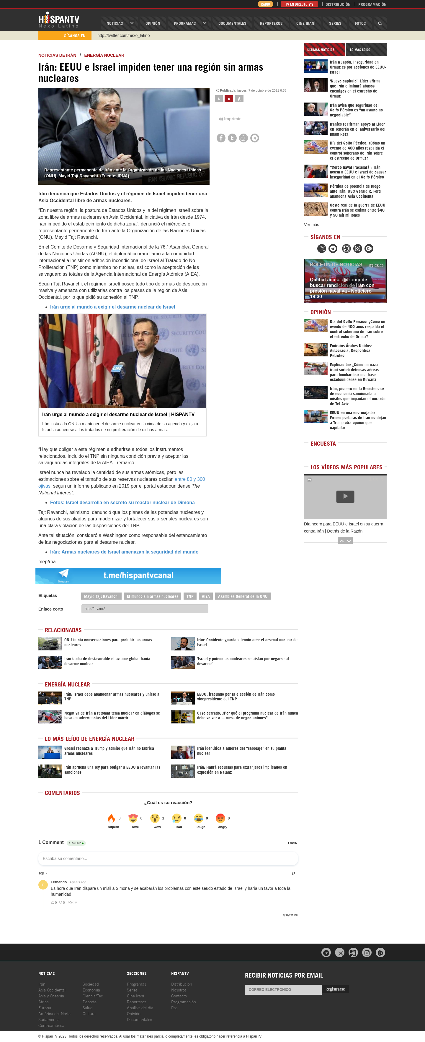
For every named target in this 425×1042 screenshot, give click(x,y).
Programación (372, 4)
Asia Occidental (52, 990)
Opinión (133, 1013)
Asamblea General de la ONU (243, 596)
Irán (41, 984)
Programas (185, 23)
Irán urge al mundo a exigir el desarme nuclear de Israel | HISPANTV (118, 414)
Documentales (232, 23)
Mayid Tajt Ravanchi (101, 596)
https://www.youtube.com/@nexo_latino (133, 35)
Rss (174, 1007)
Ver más (311, 224)
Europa (44, 1007)
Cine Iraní (306, 23)
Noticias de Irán (57, 55)
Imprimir (229, 118)
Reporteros (271, 23)
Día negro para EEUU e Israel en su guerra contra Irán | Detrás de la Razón (343, 527)
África (43, 1001)
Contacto (179, 995)
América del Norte (54, 1013)
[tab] (324, 49)
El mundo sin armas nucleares (152, 596)
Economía (91, 990)
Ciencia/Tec (93, 995)
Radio (265, 4)
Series (335, 23)
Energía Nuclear (104, 55)
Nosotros (179, 990)
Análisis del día (140, 1007)
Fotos (360, 23)
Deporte (90, 1001)
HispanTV (59, 19)
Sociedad (91, 984)
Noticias (115, 23)
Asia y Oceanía (51, 995)
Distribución (338, 4)
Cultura (89, 1013)
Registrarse (335, 989)
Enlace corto (50, 609)
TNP (190, 596)
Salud (88, 1007)
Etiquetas (47, 595)
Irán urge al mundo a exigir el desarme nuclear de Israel (112, 306)
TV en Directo (299, 4)
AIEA (206, 596)
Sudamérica (49, 1019)
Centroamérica (51, 1025)
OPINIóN (153, 23)
